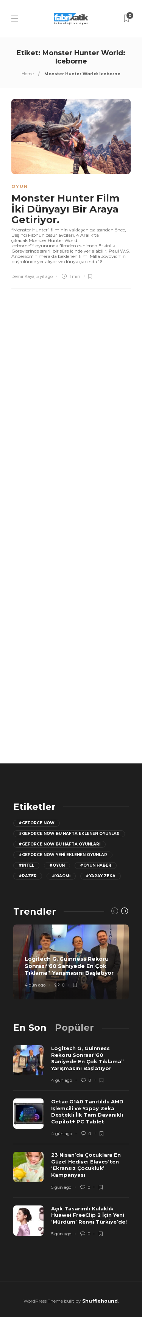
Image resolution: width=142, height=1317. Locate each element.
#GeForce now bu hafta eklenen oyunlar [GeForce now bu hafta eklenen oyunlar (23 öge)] (69, 833)
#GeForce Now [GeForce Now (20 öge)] (37, 823)
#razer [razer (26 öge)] (28, 875)
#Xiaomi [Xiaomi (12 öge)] (61, 875)
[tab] (30, 1027)
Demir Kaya (22, 276)
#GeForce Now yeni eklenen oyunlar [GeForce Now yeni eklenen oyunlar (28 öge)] (63, 854)
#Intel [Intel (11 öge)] (26, 865)
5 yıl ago (44, 276)
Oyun (19, 186)
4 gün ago (35, 985)
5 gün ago (61, 1187)
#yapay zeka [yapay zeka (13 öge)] (100, 875)
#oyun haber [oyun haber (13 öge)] (95, 865)
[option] (71, 962)
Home (28, 73)
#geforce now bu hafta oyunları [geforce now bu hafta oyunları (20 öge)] (59, 844)
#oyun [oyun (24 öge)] (57, 865)
